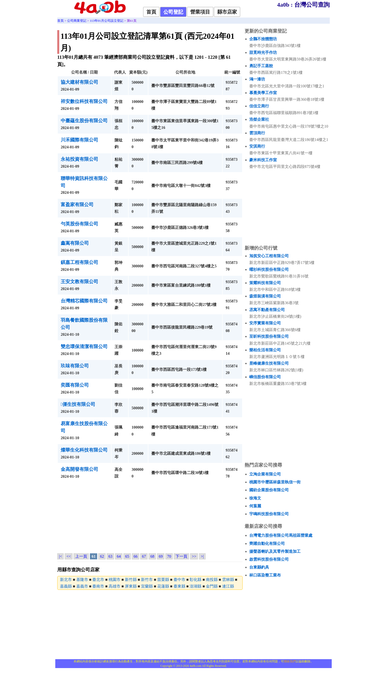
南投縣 (212, 579)
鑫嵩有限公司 (75, 243)
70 (169, 556)
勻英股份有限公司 (79, 223)
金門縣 (212, 586)
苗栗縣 (163, 579)
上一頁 (81, 556)
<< (68, 556)
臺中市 (179, 579)
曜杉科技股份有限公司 (269, 269)
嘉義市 (82, 586)
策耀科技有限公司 (265, 283)
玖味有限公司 (75, 365)
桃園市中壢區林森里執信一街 (275, 482)
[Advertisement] (150, 517)
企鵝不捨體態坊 (263, 39)
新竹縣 (131, 579)
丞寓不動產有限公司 (267, 310)
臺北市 (98, 579)
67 (144, 556)
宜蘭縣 (147, 586)
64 (119, 556)
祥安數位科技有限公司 (84, 101)
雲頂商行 (257, 133)
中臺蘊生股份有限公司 (84, 120)
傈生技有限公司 (78, 404)
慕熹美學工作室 (263, 93)
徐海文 (255, 498)
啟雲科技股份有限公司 (269, 559)
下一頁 (181, 556)
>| (202, 556)
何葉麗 (255, 506)
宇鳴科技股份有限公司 (269, 514)
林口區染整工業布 (265, 575)
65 (127, 556)
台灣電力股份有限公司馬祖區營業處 (280, 535)
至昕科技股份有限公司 (269, 336)
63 (110, 556)
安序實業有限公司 (265, 323)
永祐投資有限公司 (79, 159)
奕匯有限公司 (75, 385)
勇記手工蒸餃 (261, 66)
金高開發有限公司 (79, 469)
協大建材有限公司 (79, 82)
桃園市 (114, 579)
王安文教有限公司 (79, 281)
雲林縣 (228, 579)
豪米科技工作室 (263, 160)
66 (135, 556)
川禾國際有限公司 (79, 139)
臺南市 (98, 586)
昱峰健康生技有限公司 (269, 363)
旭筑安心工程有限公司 (269, 256)
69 (161, 556)
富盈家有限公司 (77, 204)
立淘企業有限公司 (265, 474)
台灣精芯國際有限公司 (84, 300)
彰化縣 (195, 579)
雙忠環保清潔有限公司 (84, 346)
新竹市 (147, 579)
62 (102, 556)
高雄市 (114, 586)
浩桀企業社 (259, 119)
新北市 (66, 579)
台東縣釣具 (259, 567)
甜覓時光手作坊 (263, 52)
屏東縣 (131, 586)
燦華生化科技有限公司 (84, 450)
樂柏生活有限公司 (265, 350)
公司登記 (173, 12)
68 (152, 556)
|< (60, 556)
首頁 (151, 12)
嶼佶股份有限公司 (265, 377)
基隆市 (82, 579)
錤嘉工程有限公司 (79, 262)
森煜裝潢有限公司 (265, 296)
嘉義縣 (66, 586)
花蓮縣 (163, 586)
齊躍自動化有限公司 (267, 543)
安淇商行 (257, 146)
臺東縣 (179, 586)
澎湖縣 (195, 586)
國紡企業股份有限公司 (269, 490)
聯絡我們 (290, 661)
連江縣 (228, 586)
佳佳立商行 (259, 106)
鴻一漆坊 (257, 79)
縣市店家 (227, 12)
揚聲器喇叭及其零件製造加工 (275, 551)
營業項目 (200, 12)
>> (194, 556)
